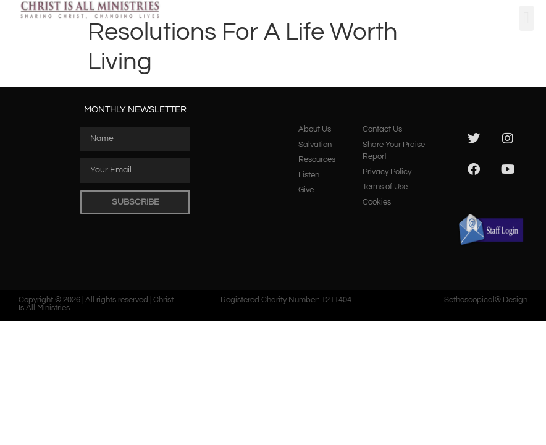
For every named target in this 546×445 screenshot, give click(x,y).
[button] (526, 18)
